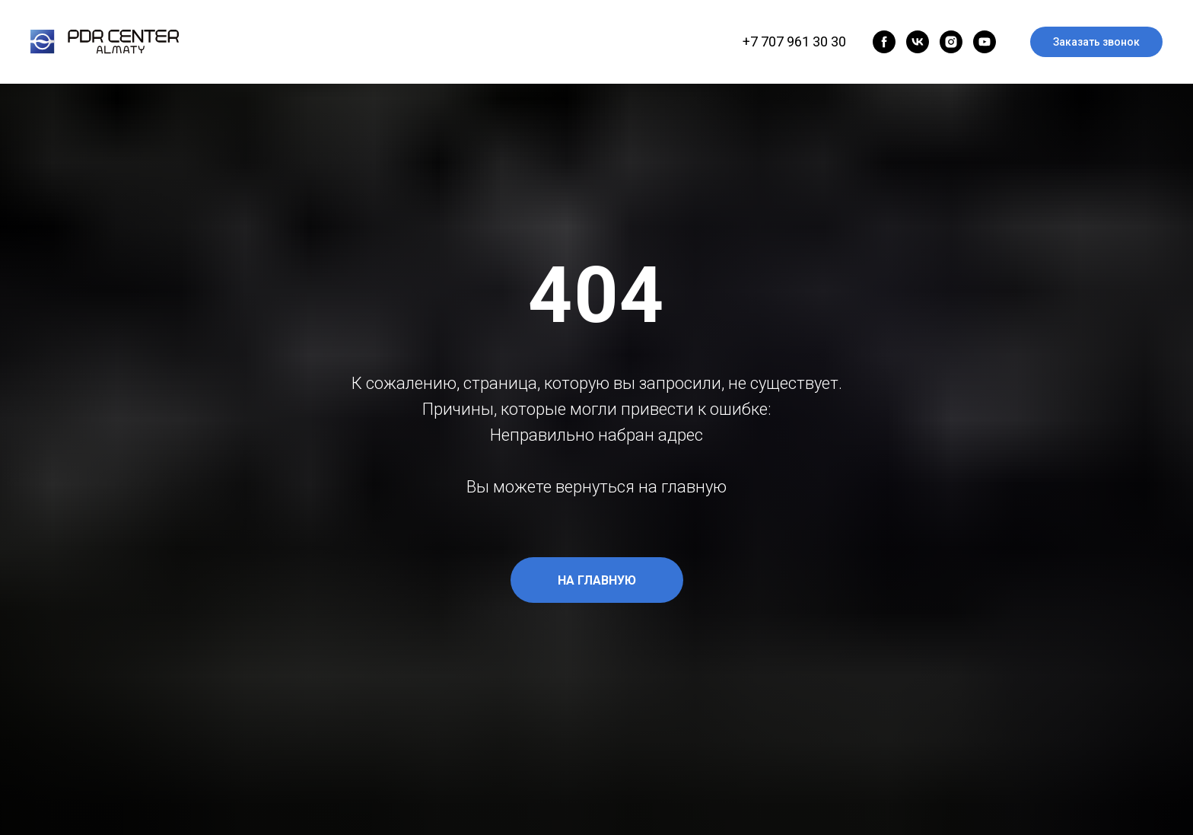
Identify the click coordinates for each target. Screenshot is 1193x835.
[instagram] (951, 41)
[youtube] (984, 41)
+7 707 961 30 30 (794, 41)
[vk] (917, 41)
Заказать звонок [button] (1096, 42)
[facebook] (884, 41)
